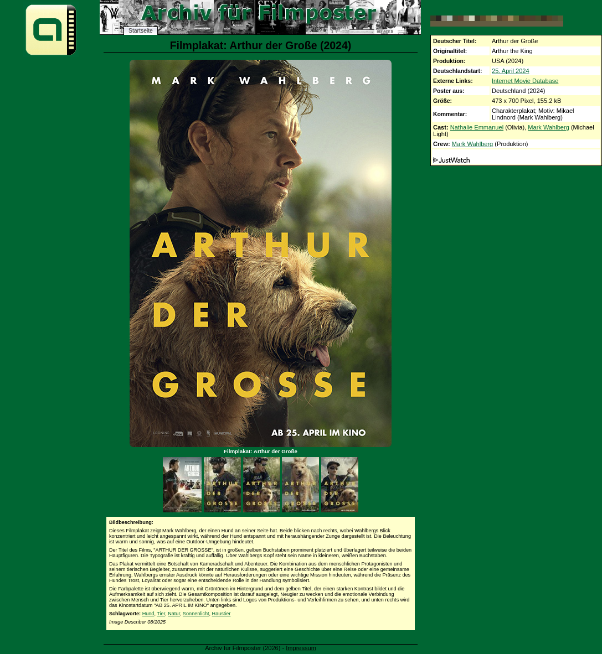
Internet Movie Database (525, 80)
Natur (174, 613)
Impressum (301, 648)
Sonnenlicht (196, 613)
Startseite (140, 31)
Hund (148, 613)
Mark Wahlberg (548, 127)
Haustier (221, 613)
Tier (161, 613)
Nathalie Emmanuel (476, 127)
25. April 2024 (510, 71)
